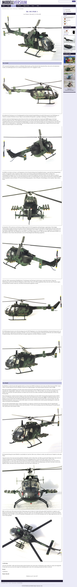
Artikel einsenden (68, 11)
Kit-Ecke (19, 5)
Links (41, 585)
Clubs (38, 5)
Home (3, 5)
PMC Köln (65, 22)
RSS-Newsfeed (67, 9)
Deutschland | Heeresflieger (69, 90)
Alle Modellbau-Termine (67, 25)
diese (45, 397)
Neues (8, 5)
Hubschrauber (15, 8)
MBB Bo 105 (69, 89)
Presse (33, 5)
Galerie (13, 5)
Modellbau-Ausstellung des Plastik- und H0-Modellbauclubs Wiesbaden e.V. (69, 17)
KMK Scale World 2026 (67, 20)
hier (54, 387)
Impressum (38, 585)
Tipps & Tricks (26, 5)
